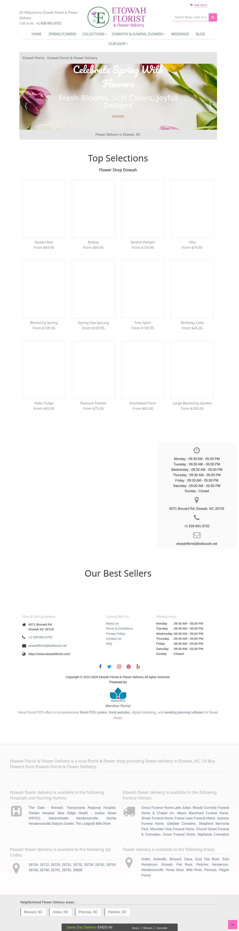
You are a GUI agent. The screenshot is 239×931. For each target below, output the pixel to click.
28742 (99, 864)
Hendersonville (152, 870)
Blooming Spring (44, 322)
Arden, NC (60, 912)
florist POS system (93, 712)
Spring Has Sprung (93, 322)
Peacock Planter (93, 403)
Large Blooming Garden (192, 403)
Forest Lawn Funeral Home (195, 818)
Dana (188, 859)
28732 (77, 864)
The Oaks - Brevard (46, 807)
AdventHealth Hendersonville (73, 818)
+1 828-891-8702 (48, 23)
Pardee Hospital (41, 813)
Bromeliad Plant (143, 403)
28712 (44, 864)
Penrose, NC (88, 912)
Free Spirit (142, 322)
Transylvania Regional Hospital (90, 807)
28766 (33, 870)
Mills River (194, 870)
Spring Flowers (62, 34)
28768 (44, 870)
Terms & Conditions (119, 628)
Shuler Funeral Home (157, 818)
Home (37, 34)
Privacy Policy (115, 633)
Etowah (166, 864)
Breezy (93, 242)
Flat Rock (184, 864)
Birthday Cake (192, 322)
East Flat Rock (207, 859)
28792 (66, 870)
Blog (200, 34)
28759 (111, 864)
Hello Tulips (43, 403)
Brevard (175, 859)
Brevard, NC (33, 912)
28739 (88, 864)
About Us (112, 623)
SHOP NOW (118, 116)
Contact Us (113, 638)
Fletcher (202, 864)
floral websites (119, 712)
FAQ (109, 643)
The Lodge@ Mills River (93, 823)
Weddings (180, 34)
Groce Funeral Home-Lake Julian (166, 807)
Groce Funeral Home (179, 834)
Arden (145, 859)
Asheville (159, 859)
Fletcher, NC (117, 912)
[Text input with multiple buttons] (190, 17)
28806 (77, 870)
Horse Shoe (175, 870)
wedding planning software (184, 712)
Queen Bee (44, 242)
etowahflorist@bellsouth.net (48, 645)
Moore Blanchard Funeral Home (202, 813)
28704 (33, 864)
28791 (55, 870)
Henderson (220, 864)
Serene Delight (143, 242)
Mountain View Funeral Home (172, 829)
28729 (55, 864)
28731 (66, 864)
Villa (192, 242)
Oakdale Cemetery (181, 823)
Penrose (210, 870)
